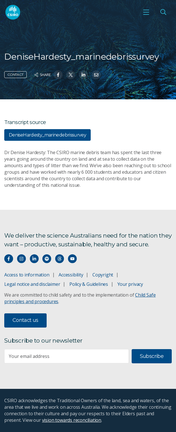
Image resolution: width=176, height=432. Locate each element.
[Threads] (59, 258)
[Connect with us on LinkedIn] (34, 258)
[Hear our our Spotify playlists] (46, 258)
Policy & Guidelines (88, 284)
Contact (15, 74)
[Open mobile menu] (146, 12)
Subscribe (151, 356)
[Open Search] (163, 12)
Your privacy (130, 284)
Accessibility (71, 275)
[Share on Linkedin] (83, 74)
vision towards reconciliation (72, 420)
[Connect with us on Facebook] (8, 258)
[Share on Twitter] (70, 74)
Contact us (25, 320)
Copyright (102, 275)
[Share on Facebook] (58, 74)
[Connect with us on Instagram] (21, 258)
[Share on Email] (96, 74)
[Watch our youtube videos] (72, 258)
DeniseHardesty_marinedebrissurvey (47, 135)
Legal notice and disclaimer (32, 284)
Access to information (26, 275)
